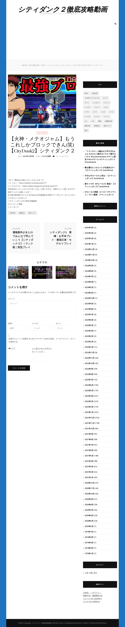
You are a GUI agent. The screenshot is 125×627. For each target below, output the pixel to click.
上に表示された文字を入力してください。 (42, 350)
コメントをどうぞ (61, 156)
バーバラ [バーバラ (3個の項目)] (87, 116)
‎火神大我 (12, 213)
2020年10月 (89, 493)
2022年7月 (89, 379)
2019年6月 (89, 537)
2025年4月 (89, 227)
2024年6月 (89, 282)
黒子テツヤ (32, 213)
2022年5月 (89, 390)
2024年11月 (89, 254)
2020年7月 (89, 510)
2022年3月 (89, 401)
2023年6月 (89, 320)
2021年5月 (89, 455)
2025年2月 (89, 238)
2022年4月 (89, 396)
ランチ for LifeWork (91, 601)
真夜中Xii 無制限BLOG (93, 595)
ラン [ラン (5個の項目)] (86, 121)
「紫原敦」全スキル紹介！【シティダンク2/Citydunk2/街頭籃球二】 (42, 272)
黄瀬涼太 (22, 213)
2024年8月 (89, 271)
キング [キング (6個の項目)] (105, 98)
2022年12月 (89, 352)
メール (35, 323)
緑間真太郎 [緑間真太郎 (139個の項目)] (108, 121)
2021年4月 (89, 461)
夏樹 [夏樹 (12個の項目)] (99, 121)
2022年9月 (89, 369)
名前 (10, 323)
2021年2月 (89, 472)
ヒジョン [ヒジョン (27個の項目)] (97, 116)
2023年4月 (89, 331)
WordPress (103, 623)
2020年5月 (89, 521)
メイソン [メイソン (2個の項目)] (106, 116)
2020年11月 (89, 488)
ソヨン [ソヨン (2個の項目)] (106, 107)
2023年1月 (89, 347)
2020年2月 (89, 526)
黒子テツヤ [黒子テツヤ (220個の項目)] (107, 126)
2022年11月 (89, 358)
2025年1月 (89, 244)
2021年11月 (89, 423)
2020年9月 (89, 499)
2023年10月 (89, 298)
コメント (11, 298)
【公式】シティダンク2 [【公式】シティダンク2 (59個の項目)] (92, 98)
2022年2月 (89, 407)
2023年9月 (89, 303)
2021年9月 (89, 434)
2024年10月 (89, 260)
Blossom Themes (82, 623)
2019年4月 (89, 542)
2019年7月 (89, 531)
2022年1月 (89, 412)
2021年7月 (89, 445)
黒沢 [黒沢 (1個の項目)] (86, 130)
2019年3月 (89, 548)
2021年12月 (89, 417)
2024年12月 (89, 249)
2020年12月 (89, 483)
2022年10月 (89, 363)
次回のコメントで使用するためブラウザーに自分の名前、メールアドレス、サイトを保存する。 (42, 340)
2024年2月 (89, 292)
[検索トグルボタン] (115, 23)
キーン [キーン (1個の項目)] (87, 103)
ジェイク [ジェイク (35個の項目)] (87, 107)
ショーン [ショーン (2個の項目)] (106, 103)
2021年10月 (89, 428)
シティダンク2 (42, 133)
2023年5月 (89, 325)
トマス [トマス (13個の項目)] (87, 112)
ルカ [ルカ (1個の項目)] (93, 121)
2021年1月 (89, 477)
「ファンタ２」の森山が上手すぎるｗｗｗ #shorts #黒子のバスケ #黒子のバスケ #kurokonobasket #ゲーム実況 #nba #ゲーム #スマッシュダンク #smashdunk (100, 156)
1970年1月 (89, 553)
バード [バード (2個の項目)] (111, 112)
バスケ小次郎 (46, 156)
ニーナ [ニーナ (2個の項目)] (95, 112)
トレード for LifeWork (92, 598)
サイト (58, 323)
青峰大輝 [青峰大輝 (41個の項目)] (87, 126)
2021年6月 (89, 450)
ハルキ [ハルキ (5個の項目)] (103, 112)
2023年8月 (89, 309)
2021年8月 (89, 439)
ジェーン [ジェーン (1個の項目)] (97, 107)
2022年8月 (89, 374)
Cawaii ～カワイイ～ (92, 592)
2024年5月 (89, 287)
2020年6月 (89, 515)
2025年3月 (89, 233)
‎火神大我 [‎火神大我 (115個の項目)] (94, 93)
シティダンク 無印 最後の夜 (18, 275)
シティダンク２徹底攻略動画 (62, 8)
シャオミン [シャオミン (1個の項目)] (96, 103)
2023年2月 (89, 341)
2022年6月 (89, 385)
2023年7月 (89, 314)
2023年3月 (89, 336)
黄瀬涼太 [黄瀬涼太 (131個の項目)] (97, 126)
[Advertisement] (62, 42)
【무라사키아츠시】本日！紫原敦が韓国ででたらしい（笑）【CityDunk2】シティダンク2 (65, 271)
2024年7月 (89, 276)
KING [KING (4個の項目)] (86, 93)
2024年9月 (89, 265)
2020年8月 (89, 504)
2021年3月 (89, 466)
